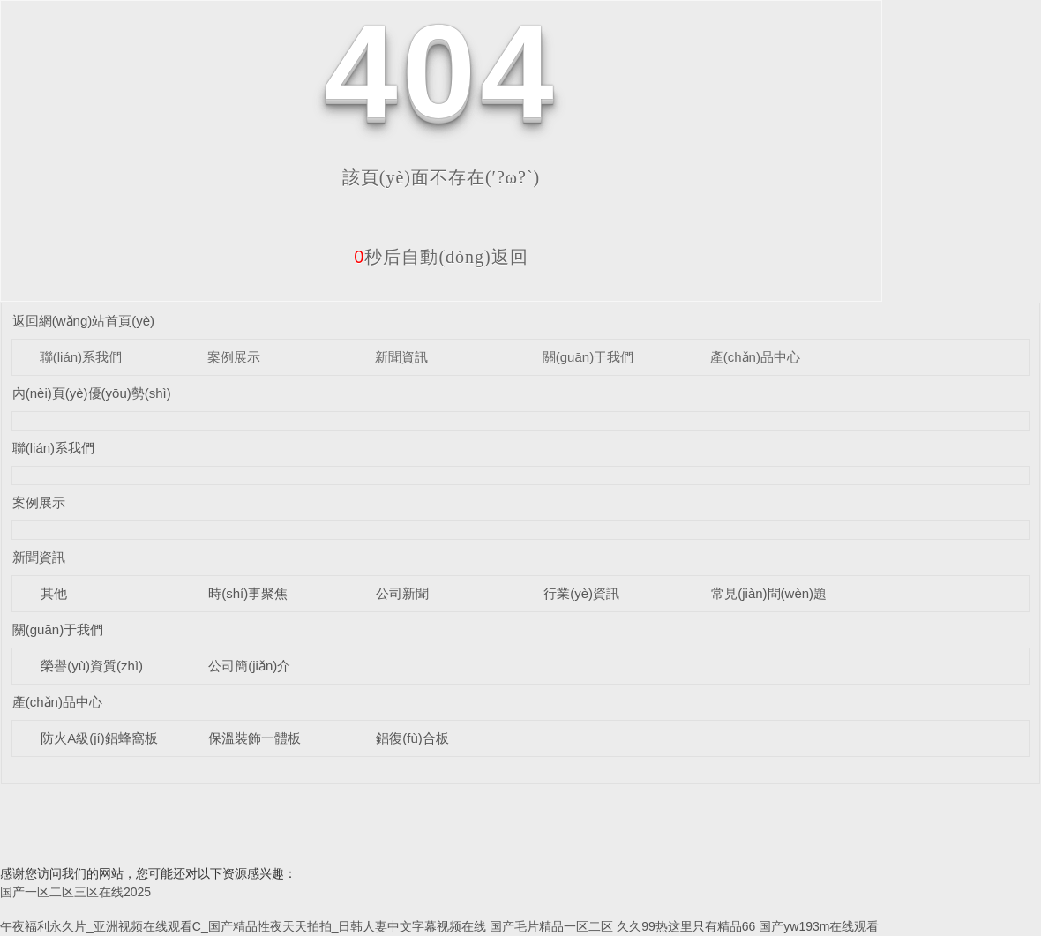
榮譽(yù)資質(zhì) (92, 665)
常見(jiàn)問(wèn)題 (769, 593)
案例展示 (233, 356)
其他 (54, 593)
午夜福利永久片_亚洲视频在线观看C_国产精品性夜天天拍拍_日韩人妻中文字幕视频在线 (243, 926)
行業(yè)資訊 (581, 593)
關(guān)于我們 (588, 356)
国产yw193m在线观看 (819, 926)
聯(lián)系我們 (81, 356)
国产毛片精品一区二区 (551, 926)
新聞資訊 (401, 356)
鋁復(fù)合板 (412, 737)
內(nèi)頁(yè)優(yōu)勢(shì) (91, 393)
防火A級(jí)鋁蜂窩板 (99, 737)
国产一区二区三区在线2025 (75, 892)
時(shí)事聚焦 (248, 593)
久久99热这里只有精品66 (686, 926)
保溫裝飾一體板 (254, 737)
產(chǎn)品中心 (755, 356)
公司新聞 (402, 593)
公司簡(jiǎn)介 (249, 665)
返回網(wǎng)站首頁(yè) (83, 320)
